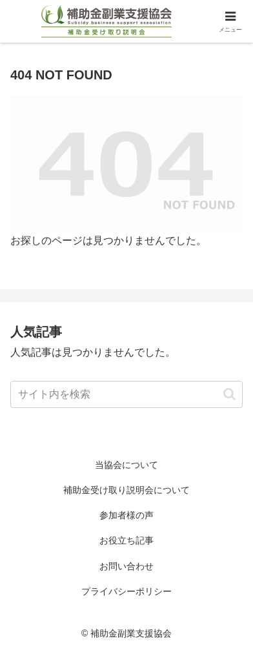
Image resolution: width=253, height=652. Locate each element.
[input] (126, 394)
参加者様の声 (126, 515)
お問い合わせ (126, 566)
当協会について (126, 465)
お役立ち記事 (126, 540)
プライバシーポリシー (126, 591)
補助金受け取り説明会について (126, 490)
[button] (229, 394)
